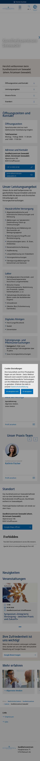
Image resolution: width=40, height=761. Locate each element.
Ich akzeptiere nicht (12, 391)
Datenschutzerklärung (19, 386)
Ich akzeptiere (27, 391)
